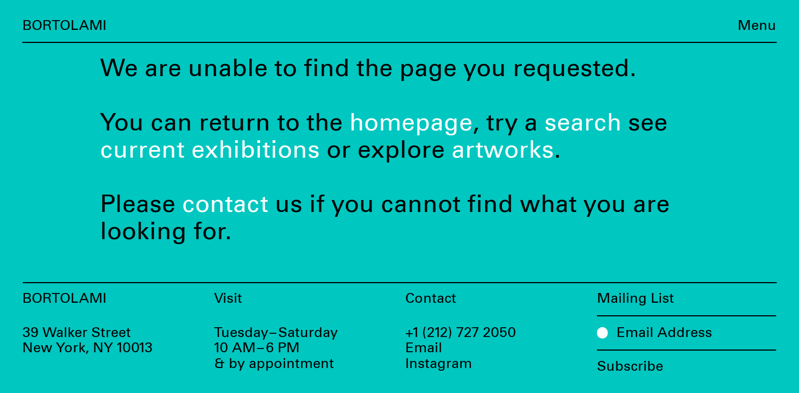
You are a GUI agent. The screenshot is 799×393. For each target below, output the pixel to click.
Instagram (438, 364)
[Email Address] (687, 332)
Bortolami (64, 26)
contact (225, 204)
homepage (411, 123)
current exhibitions (210, 150)
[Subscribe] (687, 362)
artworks (502, 150)
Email (423, 348)
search (582, 123)
